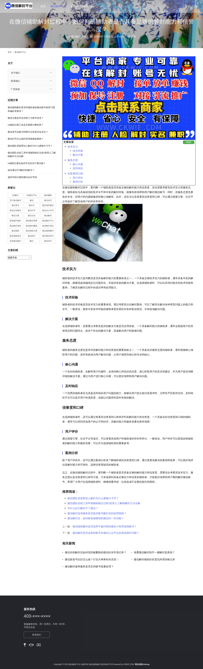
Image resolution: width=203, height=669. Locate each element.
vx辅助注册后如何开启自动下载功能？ (27, 163)
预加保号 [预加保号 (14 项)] (48, 241)
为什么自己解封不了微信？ (82, 508)
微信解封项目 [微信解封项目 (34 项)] (48, 226)
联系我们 (15, 81)
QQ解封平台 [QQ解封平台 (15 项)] (31, 195)
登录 (187, 6)
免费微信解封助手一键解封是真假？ (154, 552)
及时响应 (78, 168)
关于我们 (90, 6)
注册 (195, 6)
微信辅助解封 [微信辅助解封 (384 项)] (48, 231)
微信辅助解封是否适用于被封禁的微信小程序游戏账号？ (105, 526)
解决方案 (78, 154)
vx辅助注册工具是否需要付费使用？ (26, 125)
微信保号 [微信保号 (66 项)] (48, 200)
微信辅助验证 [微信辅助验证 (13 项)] (15, 236)
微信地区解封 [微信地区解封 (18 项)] (48, 205)
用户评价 (78, 177)
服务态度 (73, 160)
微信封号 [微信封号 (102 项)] (31, 210)
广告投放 (15, 89)
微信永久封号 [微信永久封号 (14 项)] (48, 210)
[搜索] (178, 6)
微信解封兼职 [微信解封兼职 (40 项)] (15, 221)
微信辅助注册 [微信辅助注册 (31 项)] (31, 231)
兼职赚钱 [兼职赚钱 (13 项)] (48, 195)
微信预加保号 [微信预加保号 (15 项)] (48, 236)
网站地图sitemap (142, 664)
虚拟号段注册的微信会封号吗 (22, 177)
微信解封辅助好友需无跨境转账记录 (154, 559)
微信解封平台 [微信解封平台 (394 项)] (48, 221)
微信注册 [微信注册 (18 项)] (15, 215)
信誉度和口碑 (75, 173)
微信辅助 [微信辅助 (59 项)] (15, 231)
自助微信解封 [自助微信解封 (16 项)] (15, 241)
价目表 (76, 6)
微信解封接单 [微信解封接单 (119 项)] (15, 226)
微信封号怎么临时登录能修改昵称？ (26, 138)
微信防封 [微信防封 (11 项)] (31, 236)
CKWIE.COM (128, 664)
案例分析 (78, 181)
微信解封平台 (59, 6)
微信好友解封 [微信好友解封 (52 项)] (15, 210)
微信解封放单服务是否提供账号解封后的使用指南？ (96, 513)
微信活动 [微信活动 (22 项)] (31, 215)
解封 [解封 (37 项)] (32, 241)
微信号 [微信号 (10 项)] (32, 205)
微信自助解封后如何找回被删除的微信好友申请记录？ (95, 552)
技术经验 (78, 150)
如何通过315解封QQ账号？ (21, 170)
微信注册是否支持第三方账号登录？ (26, 118)
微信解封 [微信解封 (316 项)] (48, 215)
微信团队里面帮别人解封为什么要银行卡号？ (93, 498)
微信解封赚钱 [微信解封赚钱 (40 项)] (31, 226)
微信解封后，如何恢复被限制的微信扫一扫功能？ (95, 518)
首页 (44, 6)
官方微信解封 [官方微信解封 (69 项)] (15, 200)
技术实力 (73, 146)
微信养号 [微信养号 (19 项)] (15, 205)
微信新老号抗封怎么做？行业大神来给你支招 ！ (92, 559)
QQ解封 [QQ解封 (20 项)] (15, 195)
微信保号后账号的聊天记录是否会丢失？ (28, 132)
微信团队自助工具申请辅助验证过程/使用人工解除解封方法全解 (103, 503)
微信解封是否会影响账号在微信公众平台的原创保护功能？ (106, 532)
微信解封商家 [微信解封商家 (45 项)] (31, 221)
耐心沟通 (78, 164)
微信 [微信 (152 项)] (32, 200)
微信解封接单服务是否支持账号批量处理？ (89, 566)
